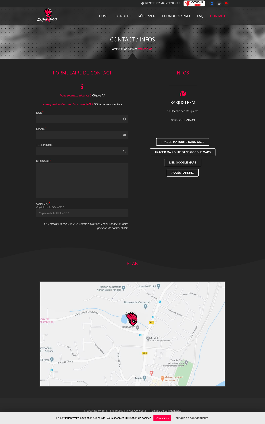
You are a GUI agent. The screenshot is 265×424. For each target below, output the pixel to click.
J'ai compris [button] (162, 418)
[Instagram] (219, 3)
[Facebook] (212, 3)
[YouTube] (226, 3)
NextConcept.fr (138, 410)
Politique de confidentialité (165, 410)
